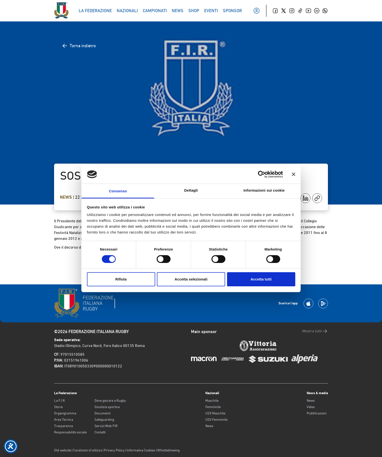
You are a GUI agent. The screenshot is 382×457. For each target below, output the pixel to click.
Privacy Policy (114, 450)
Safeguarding (104, 419)
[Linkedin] (317, 11)
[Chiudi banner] (293, 174)
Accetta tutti (261, 279)
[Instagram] (292, 11)
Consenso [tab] (118, 191)
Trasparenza (63, 426)
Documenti (102, 413)
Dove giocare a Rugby (110, 400)
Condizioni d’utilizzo (87, 450)
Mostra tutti (315, 331)
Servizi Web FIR (106, 426)
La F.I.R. (60, 400)
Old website (62, 450)
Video (311, 407)
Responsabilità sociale (70, 432)
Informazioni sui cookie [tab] (264, 190)
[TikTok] (300, 11)
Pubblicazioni (316, 413)
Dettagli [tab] (191, 190)
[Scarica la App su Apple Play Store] (308, 303)
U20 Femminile (216, 419)
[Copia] (317, 198)
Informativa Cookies (140, 450)
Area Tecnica (63, 419)
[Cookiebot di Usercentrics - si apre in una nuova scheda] (261, 174)
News (66, 197)
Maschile (212, 400)
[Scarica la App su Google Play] (323, 303)
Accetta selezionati (190, 279)
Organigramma (65, 413)
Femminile (213, 407)
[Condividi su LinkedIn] (305, 198)
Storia (58, 407)
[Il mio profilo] (256, 10)
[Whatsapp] (325, 11)
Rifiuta (121, 279)
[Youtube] (308, 11)
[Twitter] (283, 11)
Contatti (100, 432)
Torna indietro (79, 46)
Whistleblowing (168, 450)
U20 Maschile (215, 413)
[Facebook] (275, 11)
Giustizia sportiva (107, 407)
